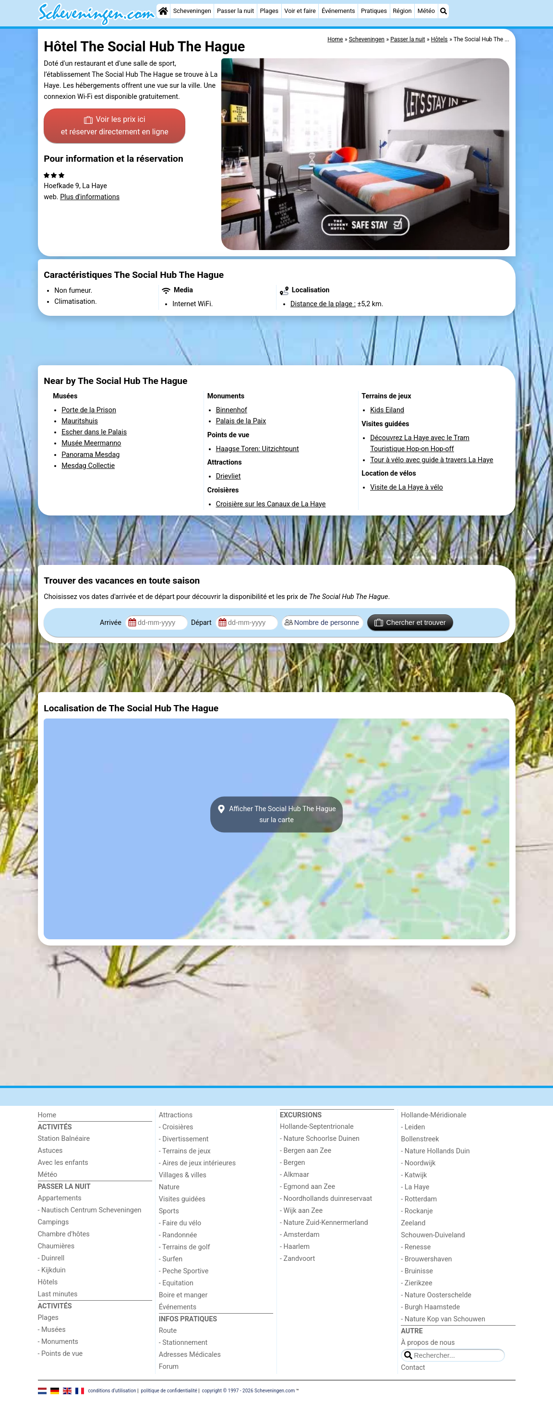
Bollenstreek (420, 1139)
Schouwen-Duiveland (433, 1235)
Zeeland (413, 1223)
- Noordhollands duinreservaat (326, 1199)
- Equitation (176, 1283)
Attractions (175, 1115)
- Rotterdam (419, 1199)
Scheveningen (192, 10)
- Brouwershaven (426, 1259)
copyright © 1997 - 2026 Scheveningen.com (248, 1390)
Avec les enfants (63, 1163)
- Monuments (58, 1342)
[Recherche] (443, 11)
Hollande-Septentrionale (317, 1127)
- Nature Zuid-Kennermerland (324, 1223)
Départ (202, 623)
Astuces (50, 1151)
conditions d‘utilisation (112, 1390)
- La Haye (415, 1187)
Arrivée (111, 623)
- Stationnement (183, 1343)
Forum (169, 1367)
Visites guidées (182, 1199)
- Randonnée (178, 1235)
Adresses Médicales (190, 1355)
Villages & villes (182, 1175)
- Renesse (416, 1247)
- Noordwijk (418, 1163)
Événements (338, 10)
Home (47, 1115)
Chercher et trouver (409, 622)
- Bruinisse (417, 1271)
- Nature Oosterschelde (436, 1295)
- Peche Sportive (184, 1271)
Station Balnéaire (64, 1139)
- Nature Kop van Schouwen (443, 1319)
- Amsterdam (300, 1235)
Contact (413, 1368)
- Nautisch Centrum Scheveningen (90, 1210)
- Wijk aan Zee (301, 1211)
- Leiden (413, 1127)
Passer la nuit (235, 10)
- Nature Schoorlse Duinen (320, 1139)
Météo (426, 10)
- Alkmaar (294, 1175)
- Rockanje (417, 1211)
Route (168, 1331)
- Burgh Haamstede (430, 1307)
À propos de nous (428, 1343)
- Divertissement (184, 1139)
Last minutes (58, 1294)
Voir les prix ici (114, 126)
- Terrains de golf (184, 1247)
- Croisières (176, 1127)
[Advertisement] (277, 340)
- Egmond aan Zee (307, 1187)
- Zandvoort (297, 1259)
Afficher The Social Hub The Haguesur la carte (276, 814)
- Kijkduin (52, 1270)
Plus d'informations (90, 197)
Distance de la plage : (323, 304)
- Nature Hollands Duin (435, 1151)
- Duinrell (51, 1258)
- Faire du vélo (180, 1223)
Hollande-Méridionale (433, 1115)
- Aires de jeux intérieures (197, 1163)
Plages (269, 10)
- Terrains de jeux (185, 1151)
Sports (169, 1211)
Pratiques (374, 10)
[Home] (163, 11)
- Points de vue (60, 1354)
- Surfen (170, 1259)
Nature (169, 1187)
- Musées (52, 1330)
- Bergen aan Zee (305, 1151)
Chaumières (56, 1246)
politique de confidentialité (169, 1390)
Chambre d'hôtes (64, 1234)
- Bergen (292, 1163)
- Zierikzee (416, 1283)
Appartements (60, 1198)
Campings (53, 1222)
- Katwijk (414, 1175)
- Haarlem (295, 1247)
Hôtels (48, 1282)
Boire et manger (183, 1295)
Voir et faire (299, 10)
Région (402, 10)
